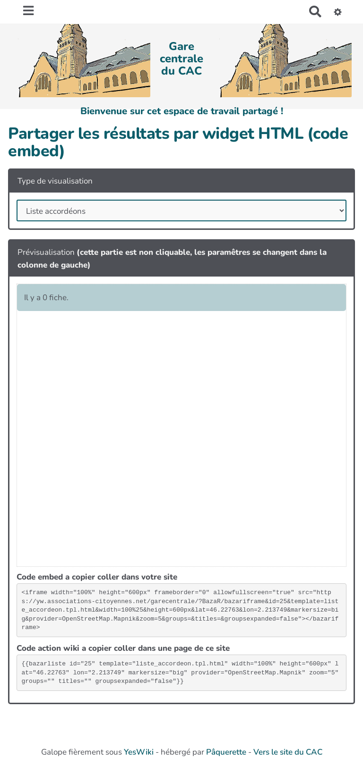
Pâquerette (226, 752)
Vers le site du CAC (287, 752)
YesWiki (139, 752)
